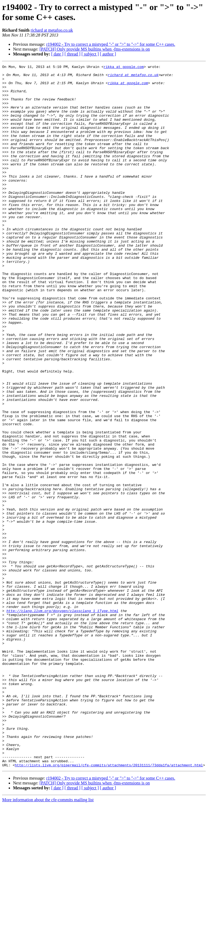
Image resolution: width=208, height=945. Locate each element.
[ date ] (57, 54)
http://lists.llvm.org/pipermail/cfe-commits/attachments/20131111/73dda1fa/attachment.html (109, 905)
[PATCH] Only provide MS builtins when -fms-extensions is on (95, 49)
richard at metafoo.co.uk (52, 30)
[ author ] (108, 54)
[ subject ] (90, 54)
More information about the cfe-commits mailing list (48, 940)
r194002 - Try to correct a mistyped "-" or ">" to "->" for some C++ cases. (110, 44)
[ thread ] (72, 54)
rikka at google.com (123, 67)
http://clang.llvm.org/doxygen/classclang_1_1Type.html (62, 720)
